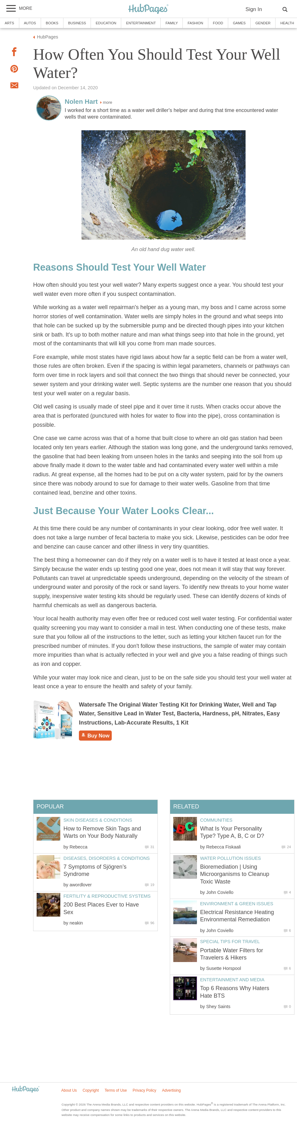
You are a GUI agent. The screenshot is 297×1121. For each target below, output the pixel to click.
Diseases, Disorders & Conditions (106, 858)
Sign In (254, 9)
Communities (216, 820)
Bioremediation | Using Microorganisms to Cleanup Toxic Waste (234, 874)
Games (239, 23)
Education (106, 23)
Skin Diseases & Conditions (97, 820)
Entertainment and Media (232, 979)
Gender (262, 23)
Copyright (91, 1090)
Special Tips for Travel (230, 941)
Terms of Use (115, 1090)
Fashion (195, 23)
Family (171, 23)
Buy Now (95, 735)
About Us (69, 1090)
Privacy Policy (144, 1090)
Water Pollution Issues (230, 858)
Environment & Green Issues (236, 903)
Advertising (171, 1090)
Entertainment (141, 23)
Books (52, 23)
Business (77, 23)
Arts (9, 23)
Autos (30, 23)
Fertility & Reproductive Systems (107, 896)
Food (218, 23)
